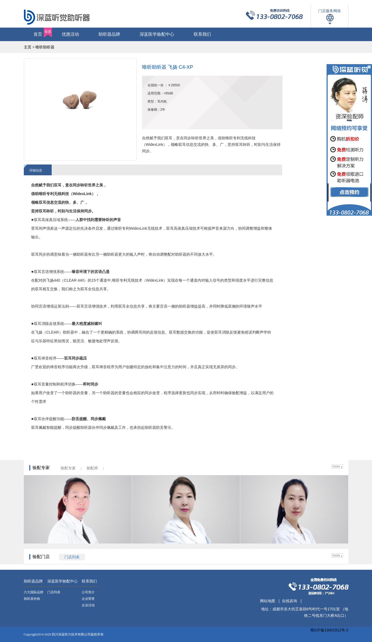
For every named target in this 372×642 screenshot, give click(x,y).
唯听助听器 (44, 47)
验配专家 (68, 468)
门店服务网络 (329, 11)
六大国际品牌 (33, 592)
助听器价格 (32, 599)
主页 (27, 47)
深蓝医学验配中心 (157, 34)
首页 (43, 32)
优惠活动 (70, 34)
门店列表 (53, 592)
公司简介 (88, 592)
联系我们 (202, 34)
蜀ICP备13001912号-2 (329, 630)
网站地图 (267, 601)
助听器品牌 (109, 34)
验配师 (92, 468)
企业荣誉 (88, 599)
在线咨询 (289, 601)
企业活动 (88, 605)
